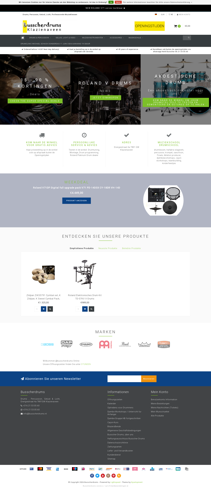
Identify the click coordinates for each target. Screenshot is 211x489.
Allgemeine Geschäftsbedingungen (124, 430)
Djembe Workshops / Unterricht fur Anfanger (124, 413)
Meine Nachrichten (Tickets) (164, 408)
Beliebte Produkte (131, 248)
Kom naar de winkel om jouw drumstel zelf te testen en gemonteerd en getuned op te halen (176, 102)
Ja (111, 2)
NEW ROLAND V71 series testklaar (104, 8)
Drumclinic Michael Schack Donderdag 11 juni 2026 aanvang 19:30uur (55, 44)
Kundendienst (114, 455)
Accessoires (116, 38)
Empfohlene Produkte (82, 248)
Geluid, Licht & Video (65, 38)
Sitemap (111, 459)
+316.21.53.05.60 (31, 406)
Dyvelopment (137, 482)
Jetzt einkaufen (105, 98)
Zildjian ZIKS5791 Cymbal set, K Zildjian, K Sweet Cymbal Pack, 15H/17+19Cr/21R (44, 298)
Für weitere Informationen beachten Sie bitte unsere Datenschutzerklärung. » (157, 2)
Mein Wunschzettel (160, 412)
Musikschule (135, 38)
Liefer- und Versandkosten (120, 451)
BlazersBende (114, 426)
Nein (118, 2)
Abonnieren (148, 379)
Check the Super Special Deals (35, 101)
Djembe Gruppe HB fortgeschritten (124, 418)
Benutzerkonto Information (164, 399)
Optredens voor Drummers (120, 408)
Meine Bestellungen (160, 403)
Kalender (112, 403)
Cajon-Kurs (113, 422)
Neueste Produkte (108, 248)
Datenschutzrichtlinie (118, 443)
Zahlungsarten (115, 447)
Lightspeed (115, 482)
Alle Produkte (157, 416)
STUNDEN (86, 364)
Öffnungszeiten (115, 399)
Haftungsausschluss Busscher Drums (126, 439)
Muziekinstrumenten (92, 38)
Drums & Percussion (39, 38)
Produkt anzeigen (76, 201)
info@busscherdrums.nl (35, 414)
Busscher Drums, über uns (120, 434)
